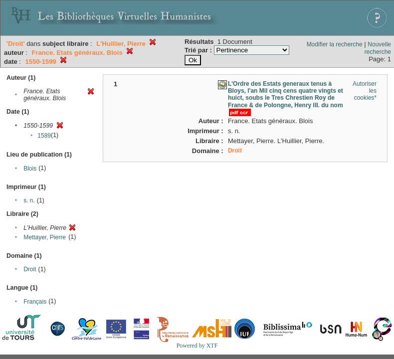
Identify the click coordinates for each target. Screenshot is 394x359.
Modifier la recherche (335, 44)
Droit (29, 269)
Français (34, 301)
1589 (44, 135)
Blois (29, 168)
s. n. (29, 200)
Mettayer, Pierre (44, 237)
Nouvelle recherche (378, 48)
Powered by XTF (197, 345)
